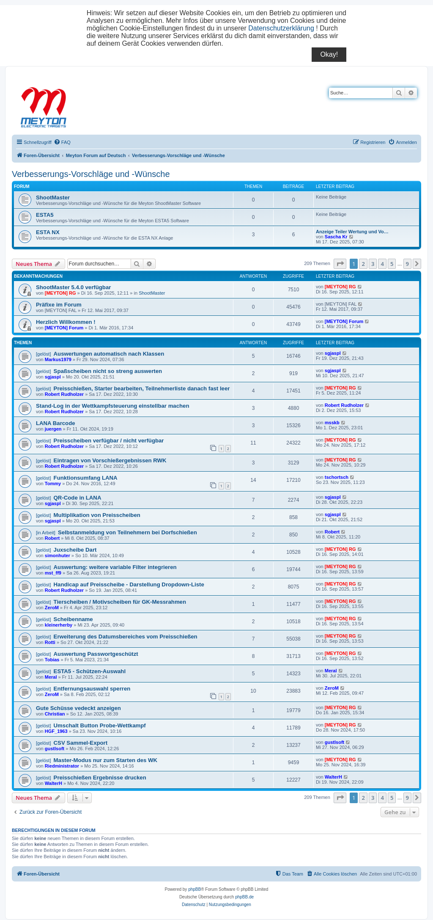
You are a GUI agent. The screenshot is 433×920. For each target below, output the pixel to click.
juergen (53, 428)
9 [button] (407, 264)
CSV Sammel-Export (81, 743)
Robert (52, 538)
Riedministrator (62, 765)
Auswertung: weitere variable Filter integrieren (115, 567)
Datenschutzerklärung (281, 28)
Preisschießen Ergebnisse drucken (100, 777)
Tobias (52, 659)
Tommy (53, 483)
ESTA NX (48, 232)
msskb (332, 422)
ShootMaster (53, 197)
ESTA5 (45, 215)
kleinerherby (58, 624)
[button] (340, 264)
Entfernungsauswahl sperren (92, 688)
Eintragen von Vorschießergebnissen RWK (110, 460)
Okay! (329, 54)
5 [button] (391, 264)
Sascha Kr (336, 236)
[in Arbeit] (45, 532)
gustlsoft (54, 748)
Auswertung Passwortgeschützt (96, 654)
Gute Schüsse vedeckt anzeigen (78, 708)
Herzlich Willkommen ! (66, 322)
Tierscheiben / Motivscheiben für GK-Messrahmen (120, 602)
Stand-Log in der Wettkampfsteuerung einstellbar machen (112, 406)
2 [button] (363, 264)
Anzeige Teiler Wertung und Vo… (352, 231)
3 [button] (372, 264)
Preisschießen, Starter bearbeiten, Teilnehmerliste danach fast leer (142, 388)
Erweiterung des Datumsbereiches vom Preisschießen (125, 636)
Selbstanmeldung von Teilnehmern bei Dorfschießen (127, 532)
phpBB (194, 889)
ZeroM (52, 607)
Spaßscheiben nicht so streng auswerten (108, 371)
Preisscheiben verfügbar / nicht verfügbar (109, 440)
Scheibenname (73, 619)
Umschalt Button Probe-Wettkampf (100, 725)
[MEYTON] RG (60, 293)
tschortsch (336, 477)
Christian (55, 713)
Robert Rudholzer (64, 394)
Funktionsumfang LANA (86, 478)
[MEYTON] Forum (64, 327)
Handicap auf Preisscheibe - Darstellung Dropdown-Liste (129, 584)
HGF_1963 (56, 731)
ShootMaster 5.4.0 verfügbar (73, 287)
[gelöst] (43, 353)
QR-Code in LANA (77, 498)
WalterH (53, 783)
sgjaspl (333, 353)
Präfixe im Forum (59, 304)
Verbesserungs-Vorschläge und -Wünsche (91, 174)
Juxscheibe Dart (75, 550)
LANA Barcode (55, 423)
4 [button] (382, 264)
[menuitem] (62, 142)
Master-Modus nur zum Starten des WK (105, 760)
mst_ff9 (53, 572)
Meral (51, 677)
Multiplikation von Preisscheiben (97, 515)
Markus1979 (58, 359)
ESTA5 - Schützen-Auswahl (90, 671)
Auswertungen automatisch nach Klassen (109, 354)
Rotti (50, 642)
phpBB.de (244, 897)
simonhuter (57, 555)
